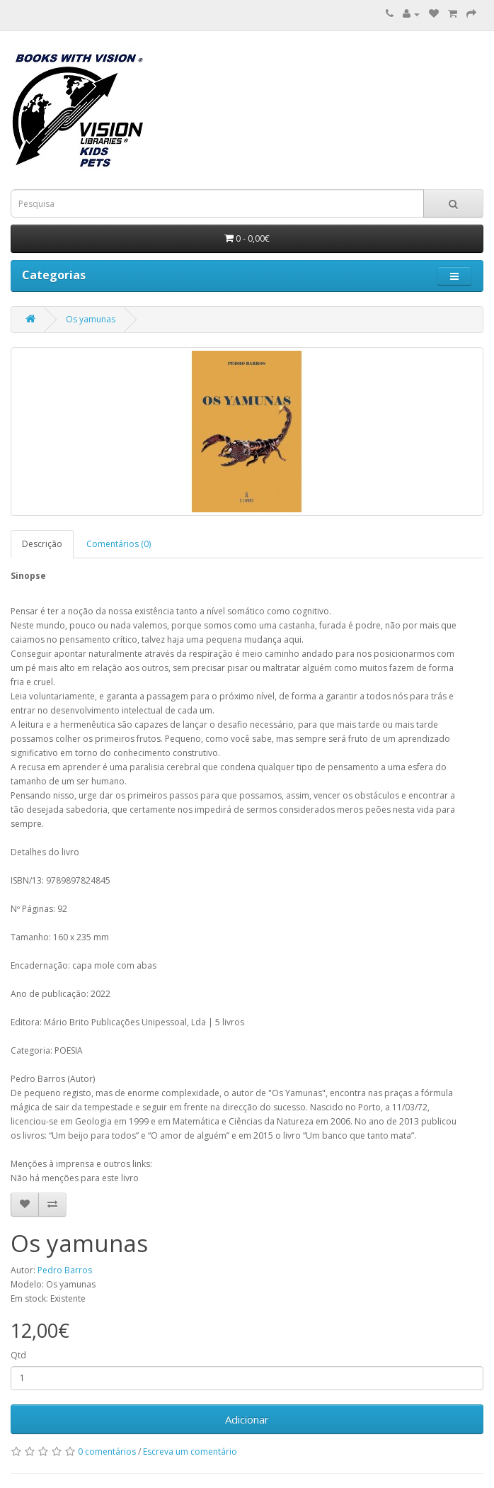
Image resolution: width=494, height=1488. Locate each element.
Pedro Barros (65, 1270)
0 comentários (107, 1451)
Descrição (42, 544)
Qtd (18, 1355)
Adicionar (247, 1419)
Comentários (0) (118, 544)
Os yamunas (90, 319)
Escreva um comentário (190, 1451)
